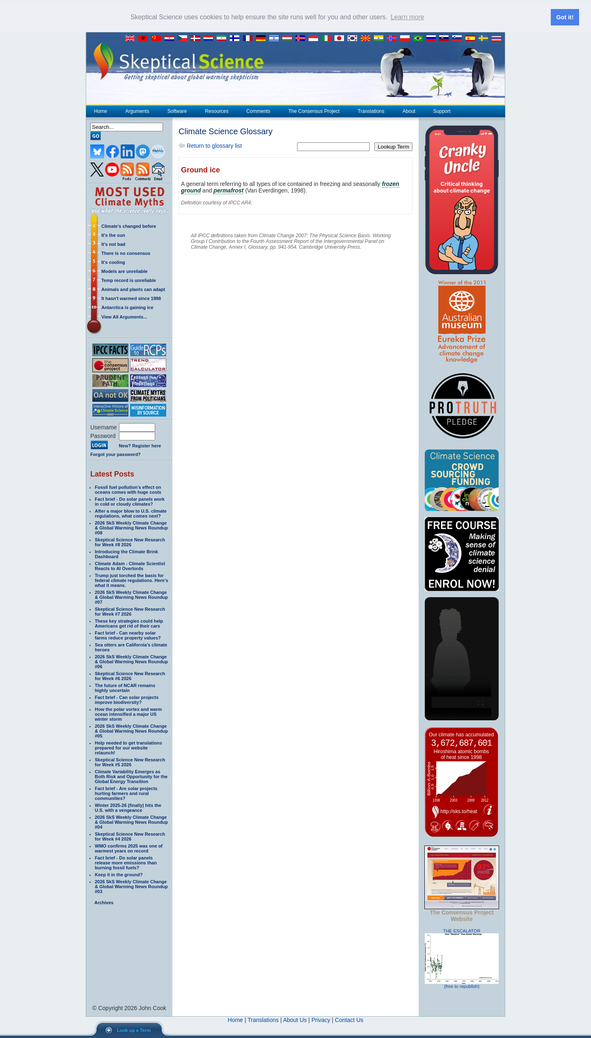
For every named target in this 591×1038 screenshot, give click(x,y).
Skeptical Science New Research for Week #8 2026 (130, 542)
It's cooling (113, 261)
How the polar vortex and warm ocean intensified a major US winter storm (128, 713)
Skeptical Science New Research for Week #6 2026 (130, 676)
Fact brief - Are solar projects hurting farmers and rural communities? (126, 793)
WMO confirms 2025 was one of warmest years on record (129, 848)
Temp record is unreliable (128, 279)
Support (442, 111)
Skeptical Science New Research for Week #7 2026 (130, 611)
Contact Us (349, 1019)
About (408, 111)
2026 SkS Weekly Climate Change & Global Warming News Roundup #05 (131, 730)
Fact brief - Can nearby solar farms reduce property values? (128, 635)
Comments (258, 111)
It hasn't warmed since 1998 (131, 298)
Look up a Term (134, 1030)
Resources (216, 111)
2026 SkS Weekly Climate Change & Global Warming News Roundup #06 (131, 661)
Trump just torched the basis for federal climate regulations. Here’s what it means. (131, 580)
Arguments (137, 111)
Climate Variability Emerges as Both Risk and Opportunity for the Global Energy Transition (131, 776)
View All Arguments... (124, 316)
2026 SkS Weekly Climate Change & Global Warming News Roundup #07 (131, 596)
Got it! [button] (564, 17)
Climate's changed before (128, 225)
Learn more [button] (407, 17)
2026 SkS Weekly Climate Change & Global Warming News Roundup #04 (131, 821)
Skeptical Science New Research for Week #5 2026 (130, 762)
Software (177, 111)
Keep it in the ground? (119, 874)
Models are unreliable (124, 270)
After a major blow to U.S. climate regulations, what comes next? (131, 513)
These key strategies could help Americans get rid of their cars (129, 623)
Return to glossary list (210, 145)
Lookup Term (393, 146)
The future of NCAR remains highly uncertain (125, 687)
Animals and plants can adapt (133, 288)
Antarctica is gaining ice (127, 307)
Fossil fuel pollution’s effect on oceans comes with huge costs (128, 489)
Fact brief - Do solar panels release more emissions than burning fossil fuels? (126, 862)
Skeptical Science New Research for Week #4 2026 (130, 836)
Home (100, 111)
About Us (295, 1019)
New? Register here (140, 445)
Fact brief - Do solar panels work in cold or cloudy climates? (130, 501)
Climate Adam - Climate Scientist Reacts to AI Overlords (130, 566)
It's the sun (113, 234)
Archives (103, 902)
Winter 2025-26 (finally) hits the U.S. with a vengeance (128, 807)
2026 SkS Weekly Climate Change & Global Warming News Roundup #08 (131, 527)
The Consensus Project (314, 111)
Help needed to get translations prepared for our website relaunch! (128, 747)
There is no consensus (125, 252)
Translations (371, 111)
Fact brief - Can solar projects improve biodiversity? (126, 699)
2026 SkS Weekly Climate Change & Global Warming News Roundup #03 (131, 886)
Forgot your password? (115, 453)
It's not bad (113, 243)
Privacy (321, 1019)
